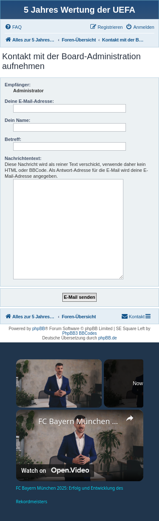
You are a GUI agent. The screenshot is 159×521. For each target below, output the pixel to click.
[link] (27, 421)
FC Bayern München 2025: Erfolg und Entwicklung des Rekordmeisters (79, 421)
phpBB (38, 328)
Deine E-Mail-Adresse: (29, 101)
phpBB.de (107, 338)
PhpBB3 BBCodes (79, 333)
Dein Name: (18, 120)
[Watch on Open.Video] (55, 470)
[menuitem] (13, 27)
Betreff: (13, 139)
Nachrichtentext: (23, 158)
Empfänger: (18, 84)
